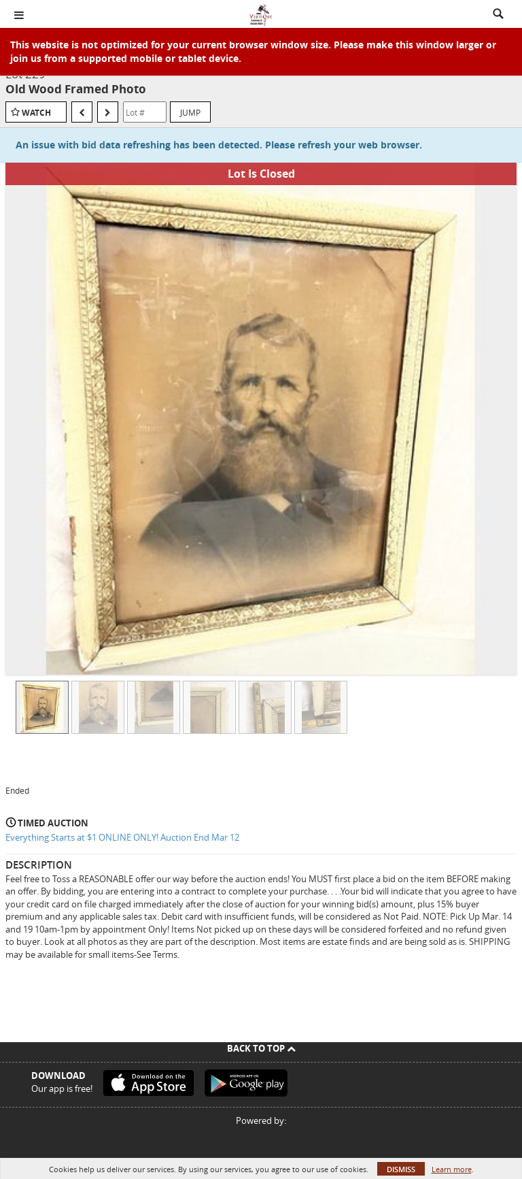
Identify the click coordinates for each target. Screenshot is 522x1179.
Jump (190, 112)
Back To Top (261, 1048)
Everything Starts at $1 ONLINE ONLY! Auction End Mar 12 (122, 837)
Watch (36, 112)
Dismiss (401, 1169)
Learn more (452, 1169)
